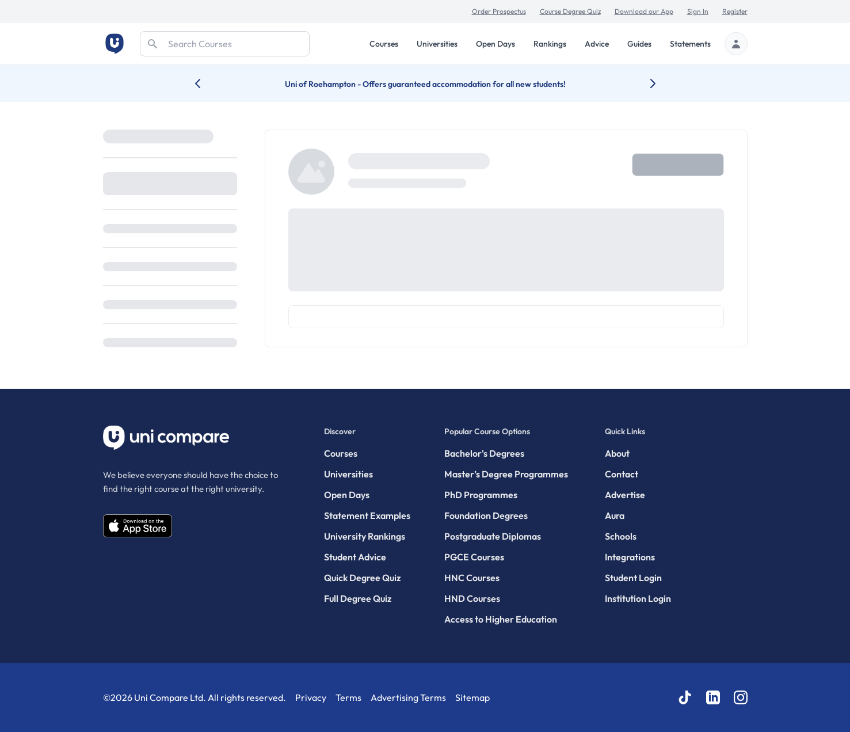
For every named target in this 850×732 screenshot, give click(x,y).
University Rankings (364, 536)
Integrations (630, 557)
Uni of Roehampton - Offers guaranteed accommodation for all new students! (425, 84)
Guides (639, 44)
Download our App (644, 11)
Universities (437, 44)
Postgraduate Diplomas (492, 536)
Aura (614, 515)
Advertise (625, 494)
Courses (383, 44)
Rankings (549, 44)
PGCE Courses (474, 557)
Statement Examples (367, 515)
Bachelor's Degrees (484, 453)
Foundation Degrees (486, 515)
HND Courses (472, 598)
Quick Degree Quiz (362, 577)
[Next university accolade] (643, 83)
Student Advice (355, 557)
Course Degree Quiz (570, 11)
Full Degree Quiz (357, 598)
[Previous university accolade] (207, 83)
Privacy (310, 697)
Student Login (633, 577)
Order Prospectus (499, 11)
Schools (620, 536)
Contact (621, 474)
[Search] (225, 43)
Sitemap (472, 697)
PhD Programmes (480, 494)
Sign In (697, 11)
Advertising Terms (408, 697)
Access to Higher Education (500, 619)
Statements (690, 44)
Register (735, 11)
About (617, 453)
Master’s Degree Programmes (506, 474)
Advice (597, 44)
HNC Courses (472, 577)
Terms (348, 697)
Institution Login (638, 598)
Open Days (495, 44)
